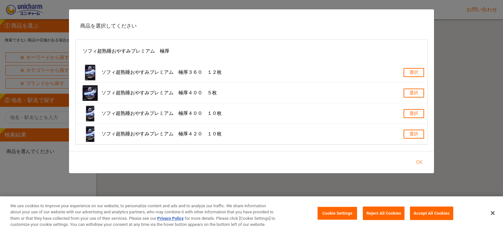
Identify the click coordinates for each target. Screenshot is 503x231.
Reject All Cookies (383, 215)
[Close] (493, 215)
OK (419, 162)
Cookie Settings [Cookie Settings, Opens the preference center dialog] (337, 215)
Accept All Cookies (431, 215)
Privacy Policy (170, 220)
